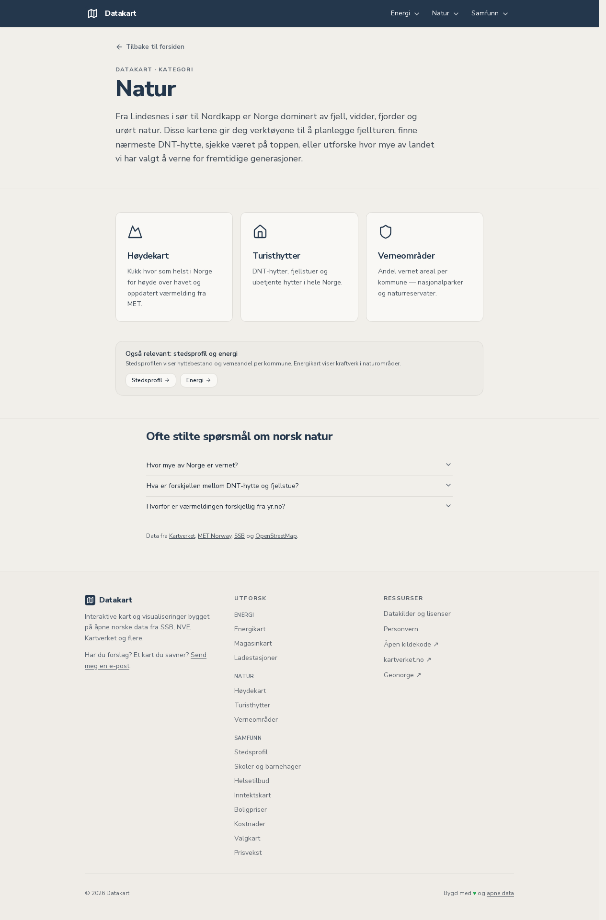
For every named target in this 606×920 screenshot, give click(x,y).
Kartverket (182, 536)
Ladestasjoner (255, 657)
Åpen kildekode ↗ (411, 644)
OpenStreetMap (276, 536)
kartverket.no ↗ (408, 659)
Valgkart (247, 838)
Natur (446, 13)
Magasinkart (253, 643)
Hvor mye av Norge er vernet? (299, 465)
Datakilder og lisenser (417, 613)
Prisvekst (248, 852)
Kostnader (249, 824)
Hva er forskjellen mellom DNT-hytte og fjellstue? (299, 485)
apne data (500, 893)
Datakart (108, 600)
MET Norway (214, 536)
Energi (406, 13)
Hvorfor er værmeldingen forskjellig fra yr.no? (299, 506)
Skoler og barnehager (267, 766)
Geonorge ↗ (403, 675)
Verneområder (256, 719)
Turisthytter (252, 705)
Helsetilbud (251, 780)
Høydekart (250, 690)
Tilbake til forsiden (149, 46)
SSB (239, 536)
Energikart (249, 629)
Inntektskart (252, 795)
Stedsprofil (151, 380)
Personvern (401, 629)
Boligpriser (250, 809)
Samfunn (490, 13)
